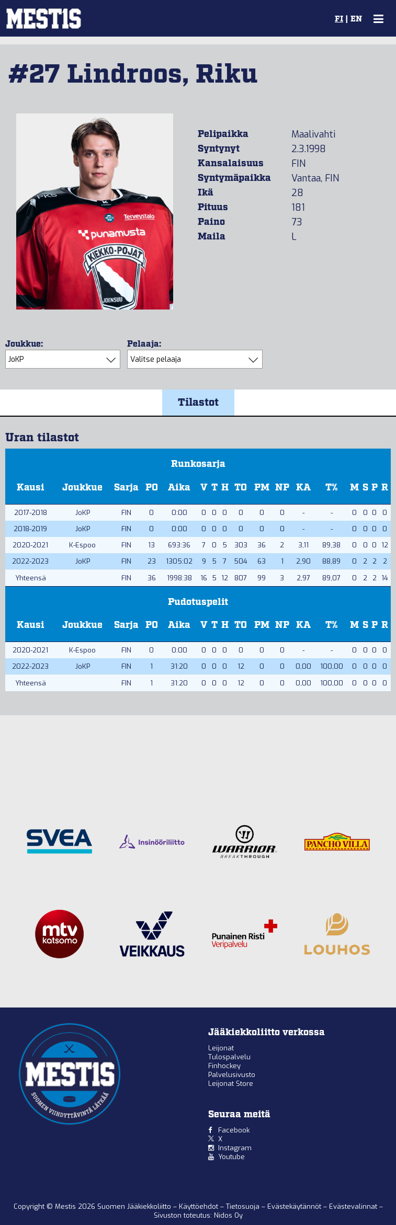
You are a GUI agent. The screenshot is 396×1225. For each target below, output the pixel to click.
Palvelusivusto (231, 1074)
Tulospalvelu (229, 1056)
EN (356, 19)
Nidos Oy (228, 1215)
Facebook (234, 1130)
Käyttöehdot (199, 1206)
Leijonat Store (230, 1083)
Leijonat (221, 1048)
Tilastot (198, 402)
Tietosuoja (244, 1206)
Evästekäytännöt (295, 1206)
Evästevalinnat (353, 1206)
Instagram (235, 1147)
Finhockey (224, 1065)
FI (339, 19)
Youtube (231, 1156)
